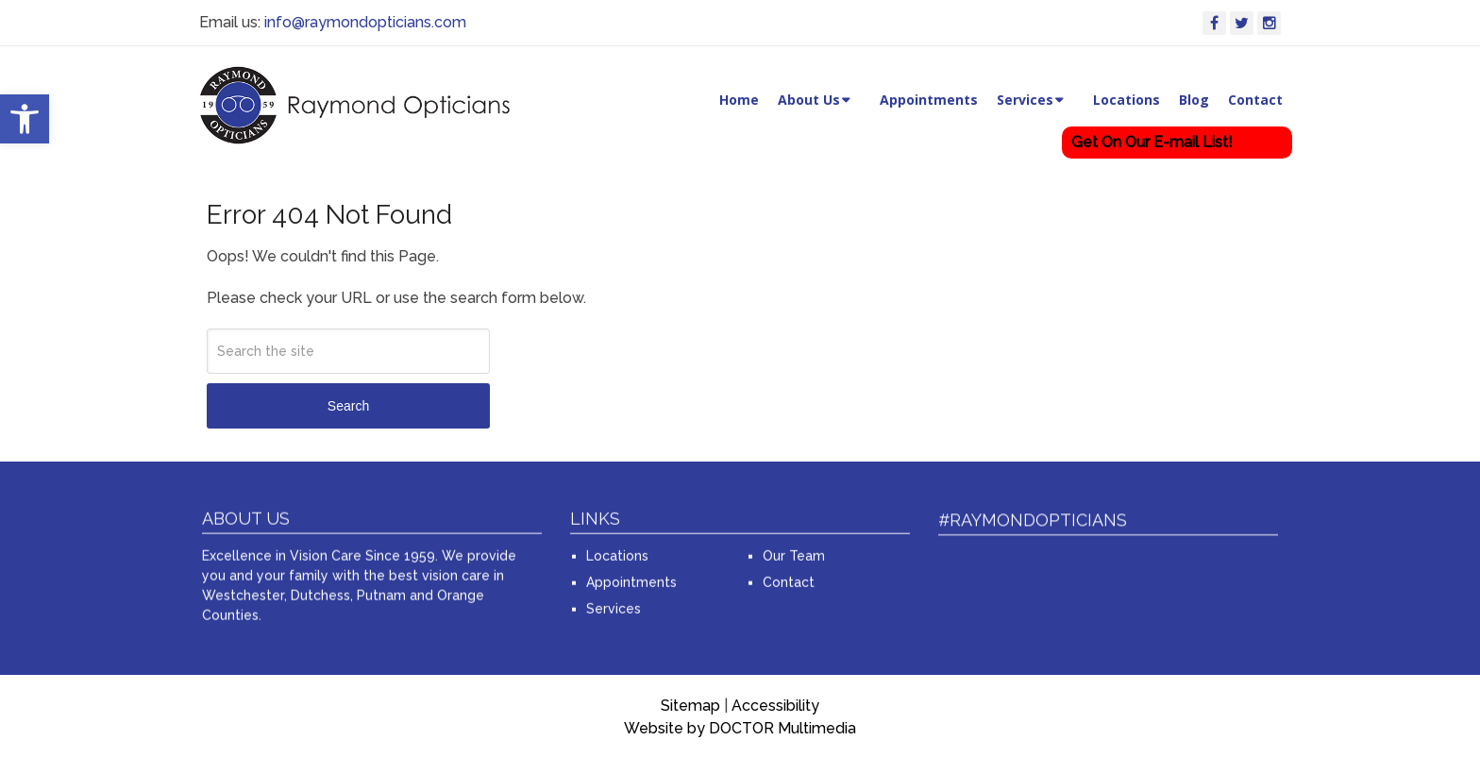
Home (739, 100)
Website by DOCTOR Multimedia (740, 728)
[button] (24, 118)
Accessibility (775, 706)
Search (348, 405)
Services (1025, 100)
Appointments (929, 100)
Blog (1194, 100)
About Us (809, 100)
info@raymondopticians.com (365, 22)
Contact (1255, 100)
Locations (1126, 100)
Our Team (794, 551)
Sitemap (690, 706)
